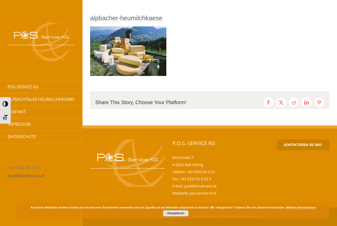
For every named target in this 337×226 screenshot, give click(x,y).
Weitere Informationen (301, 207)
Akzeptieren (175, 213)
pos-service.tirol (203, 193)
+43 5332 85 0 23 (201, 171)
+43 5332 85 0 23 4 (195, 178)
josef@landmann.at (26, 176)
